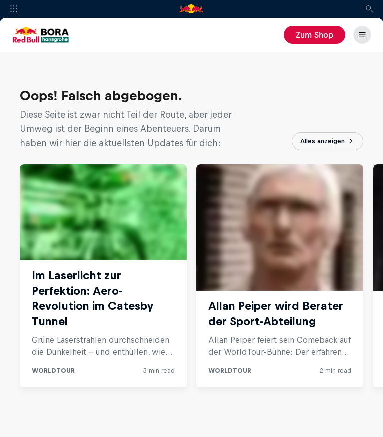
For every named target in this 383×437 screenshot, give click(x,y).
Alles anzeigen (327, 141)
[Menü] (362, 35)
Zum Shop (314, 34)
